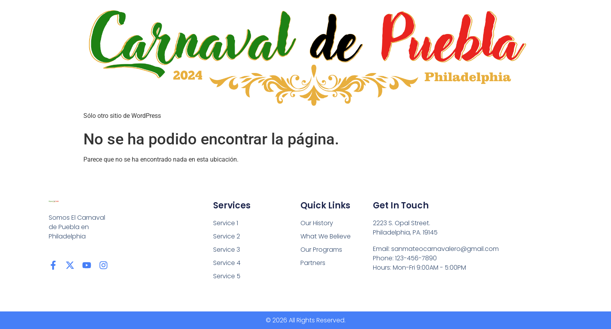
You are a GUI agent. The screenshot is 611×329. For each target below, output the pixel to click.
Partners (312, 262)
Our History (316, 223)
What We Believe (325, 236)
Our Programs (321, 249)
